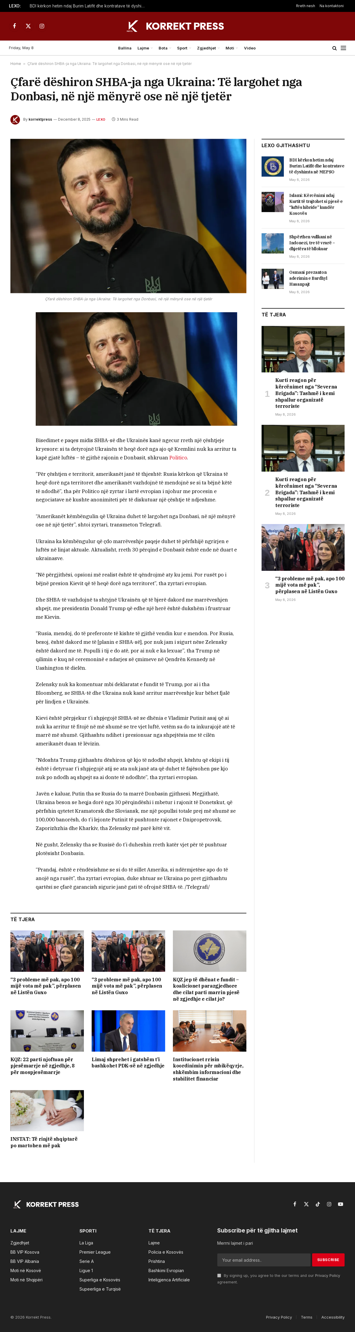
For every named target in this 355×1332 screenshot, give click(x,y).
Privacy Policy (327, 1275)
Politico (178, 457)
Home (15, 63)
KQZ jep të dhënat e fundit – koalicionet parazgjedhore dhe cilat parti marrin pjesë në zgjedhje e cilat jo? (206, 989)
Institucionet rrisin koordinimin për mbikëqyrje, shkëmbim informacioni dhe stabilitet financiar (208, 1069)
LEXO (100, 119)
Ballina (125, 48)
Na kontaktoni (332, 6)
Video (250, 48)
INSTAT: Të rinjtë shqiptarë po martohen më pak (43, 1142)
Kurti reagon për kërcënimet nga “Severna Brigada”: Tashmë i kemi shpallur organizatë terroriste (306, 393)
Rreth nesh (305, 6)
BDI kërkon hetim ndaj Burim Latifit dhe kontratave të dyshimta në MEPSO (89, 6)
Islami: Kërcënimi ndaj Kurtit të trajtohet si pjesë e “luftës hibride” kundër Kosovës (316, 204)
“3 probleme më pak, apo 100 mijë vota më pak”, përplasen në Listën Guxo (45, 986)
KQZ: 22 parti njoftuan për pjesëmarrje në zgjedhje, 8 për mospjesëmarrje (42, 1065)
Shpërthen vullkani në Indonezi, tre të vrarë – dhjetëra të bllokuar (312, 242)
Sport (182, 48)
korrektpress (40, 119)
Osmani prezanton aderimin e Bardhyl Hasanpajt (308, 278)
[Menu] (343, 48)
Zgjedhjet (206, 48)
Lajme (143, 48)
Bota (163, 48)
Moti (230, 48)
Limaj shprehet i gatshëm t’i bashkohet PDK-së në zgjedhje (128, 1062)
